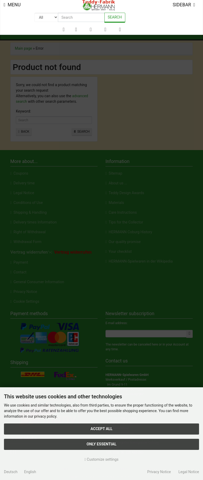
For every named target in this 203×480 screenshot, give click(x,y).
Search (115, 17)
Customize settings (102, 459)
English (30, 472)
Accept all (101, 429)
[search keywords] (81, 17)
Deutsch (10, 472)
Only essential (101, 444)
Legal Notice (188, 472)
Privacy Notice (159, 472)
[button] (76, 30)
